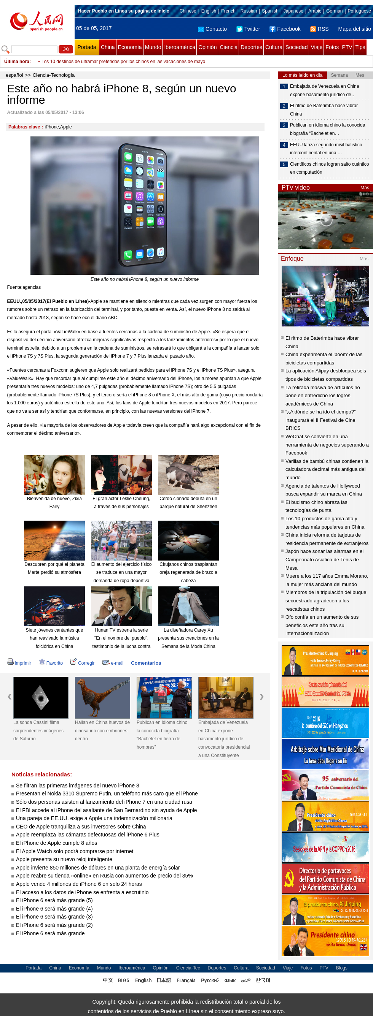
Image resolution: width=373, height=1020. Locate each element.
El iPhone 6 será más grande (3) (54, 917)
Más (364, 187)
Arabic (314, 11)
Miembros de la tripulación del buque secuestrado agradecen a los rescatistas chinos (325, 600)
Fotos (332, 47)
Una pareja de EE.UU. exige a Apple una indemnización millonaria (94, 818)
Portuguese (359, 11)
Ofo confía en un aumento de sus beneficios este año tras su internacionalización (322, 625)
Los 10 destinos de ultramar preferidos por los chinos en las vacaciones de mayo (123, 61)
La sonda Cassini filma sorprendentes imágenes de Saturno (38, 730)
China (108, 47)
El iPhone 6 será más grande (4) (54, 909)
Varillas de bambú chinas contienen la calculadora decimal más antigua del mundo (326, 469)
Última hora (16, 61)
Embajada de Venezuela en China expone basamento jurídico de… (324, 90)
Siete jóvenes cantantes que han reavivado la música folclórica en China (54, 638)
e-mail (113, 663)
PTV (347, 47)
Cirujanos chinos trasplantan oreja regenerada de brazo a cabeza (188, 572)
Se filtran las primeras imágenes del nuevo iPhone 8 (77, 785)
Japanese (293, 11)
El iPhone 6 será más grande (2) (54, 925)
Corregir (82, 663)
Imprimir (19, 663)
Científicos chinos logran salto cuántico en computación (329, 168)
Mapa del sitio (354, 29)
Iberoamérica (179, 47)
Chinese (188, 11)
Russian (249, 11)
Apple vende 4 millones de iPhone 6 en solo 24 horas (79, 884)
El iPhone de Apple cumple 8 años (56, 843)
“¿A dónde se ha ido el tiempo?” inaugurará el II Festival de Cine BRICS (320, 420)
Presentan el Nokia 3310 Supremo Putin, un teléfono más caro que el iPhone (107, 793)
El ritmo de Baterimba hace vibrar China (324, 110)
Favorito (51, 663)
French (228, 11)
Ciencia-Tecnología (54, 75)
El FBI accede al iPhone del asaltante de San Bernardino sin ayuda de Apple (106, 810)
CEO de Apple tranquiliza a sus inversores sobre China (81, 827)
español (14, 75)
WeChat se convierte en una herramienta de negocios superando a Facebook (327, 445)
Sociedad (296, 47)
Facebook (284, 29)
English (208, 11)
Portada (86, 47)
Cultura (273, 47)
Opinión (207, 47)
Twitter (248, 29)
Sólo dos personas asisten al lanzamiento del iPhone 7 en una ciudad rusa (104, 802)
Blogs (341, 968)
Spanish (270, 11)
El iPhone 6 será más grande (50, 933)
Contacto (212, 29)
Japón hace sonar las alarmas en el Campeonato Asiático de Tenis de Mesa (324, 559)
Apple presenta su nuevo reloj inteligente (64, 859)
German (334, 11)
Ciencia (229, 47)
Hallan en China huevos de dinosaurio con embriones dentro (102, 730)
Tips (360, 47)
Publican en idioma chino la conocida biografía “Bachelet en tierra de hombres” (162, 735)
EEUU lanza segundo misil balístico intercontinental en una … (326, 149)
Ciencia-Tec (188, 968)
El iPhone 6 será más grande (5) (54, 900)
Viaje (316, 47)
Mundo (153, 47)
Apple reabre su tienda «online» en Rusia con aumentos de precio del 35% (104, 876)
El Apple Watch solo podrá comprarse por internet (74, 851)
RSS (319, 29)
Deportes (251, 47)
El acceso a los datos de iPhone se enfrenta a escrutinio (82, 892)
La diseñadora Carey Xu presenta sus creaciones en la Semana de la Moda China (188, 638)
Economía (130, 47)
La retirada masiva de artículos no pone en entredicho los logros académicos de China (322, 396)
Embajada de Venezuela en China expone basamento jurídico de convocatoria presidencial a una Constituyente (224, 739)
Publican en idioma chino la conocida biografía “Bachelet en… (327, 129)
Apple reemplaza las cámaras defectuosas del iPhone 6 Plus (87, 835)
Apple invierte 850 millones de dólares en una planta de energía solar (98, 868)
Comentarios (146, 663)
